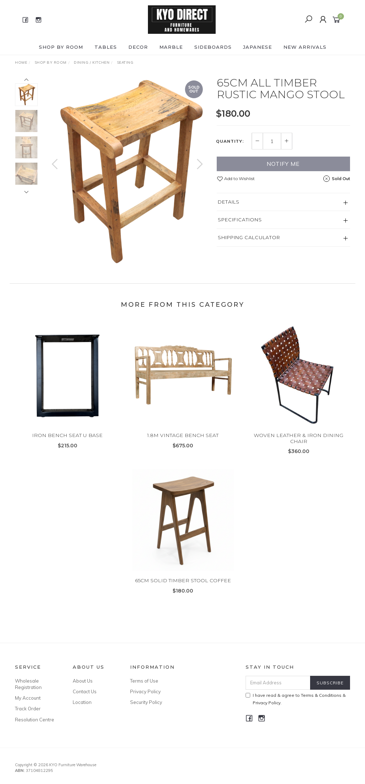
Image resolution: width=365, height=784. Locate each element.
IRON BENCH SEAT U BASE (67, 442)
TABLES (105, 47)
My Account (28, 698)
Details (229, 202)
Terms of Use (144, 681)
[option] (127, 171)
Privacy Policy (145, 691)
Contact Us (85, 691)
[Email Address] (278, 683)
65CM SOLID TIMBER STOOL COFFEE (183, 587)
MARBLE (171, 47)
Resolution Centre (34, 719)
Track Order (28, 708)
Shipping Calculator (249, 237)
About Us (83, 681)
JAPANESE (257, 47)
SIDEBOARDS (213, 47)
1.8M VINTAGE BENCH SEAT (183, 442)
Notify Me (283, 163)
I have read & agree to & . (296, 699)
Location (82, 702)
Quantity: (230, 141)
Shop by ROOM (61, 47)
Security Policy (146, 702)
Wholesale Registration (28, 684)
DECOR (138, 47)
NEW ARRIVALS (305, 47)
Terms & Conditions (321, 695)
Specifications (240, 219)
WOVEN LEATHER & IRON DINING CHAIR (298, 445)
